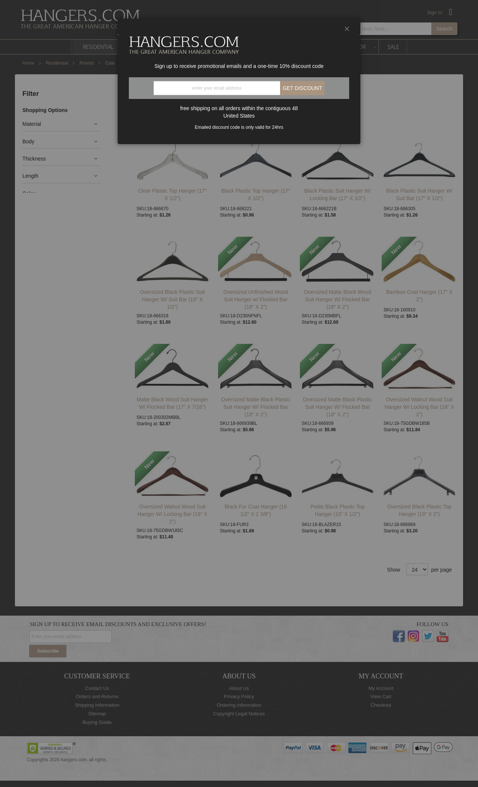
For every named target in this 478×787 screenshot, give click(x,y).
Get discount (302, 88)
